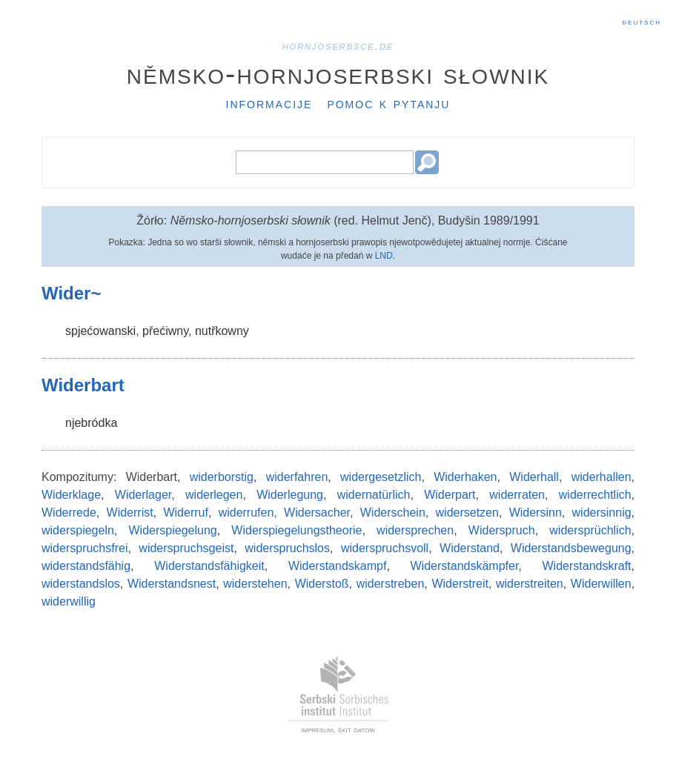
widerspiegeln (78, 530)
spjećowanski (100, 331)
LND (384, 256)
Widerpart (449, 494)
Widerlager (143, 494)
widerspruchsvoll (384, 548)
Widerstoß (322, 583)
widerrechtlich (595, 494)
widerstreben (391, 583)
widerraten (517, 494)
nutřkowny (222, 331)
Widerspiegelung (173, 530)
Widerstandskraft (587, 566)
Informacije (269, 103)
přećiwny (165, 331)
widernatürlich (374, 494)
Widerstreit (459, 583)
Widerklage (71, 494)
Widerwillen (601, 583)
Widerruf (185, 512)
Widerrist (130, 512)
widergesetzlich (380, 477)
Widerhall (534, 477)
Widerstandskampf (337, 566)
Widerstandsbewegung (571, 548)
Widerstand (470, 548)
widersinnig (602, 512)
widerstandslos (81, 583)
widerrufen (246, 512)
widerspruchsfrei (84, 548)
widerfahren (297, 477)
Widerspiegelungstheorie (296, 530)
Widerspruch (501, 530)
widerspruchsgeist (186, 548)
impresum (317, 729)
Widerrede (69, 512)
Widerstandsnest (171, 583)
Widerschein (392, 512)
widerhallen (601, 477)
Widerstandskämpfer (465, 566)
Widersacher (317, 512)
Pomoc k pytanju (388, 103)
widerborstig (222, 477)
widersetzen (467, 512)
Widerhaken (465, 477)
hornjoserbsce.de (338, 45)
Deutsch (641, 21)
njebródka (91, 423)
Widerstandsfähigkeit (209, 566)
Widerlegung (289, 494)
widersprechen (415, 530)
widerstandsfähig (86, 566)
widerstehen (255, 583)
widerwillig (69, 601)
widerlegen (213, 494)
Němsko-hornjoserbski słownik (338, 73)
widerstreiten (529, 583)
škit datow (356, 729)
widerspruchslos (287, 548)
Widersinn (535, 512)
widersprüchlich (590, 530)
